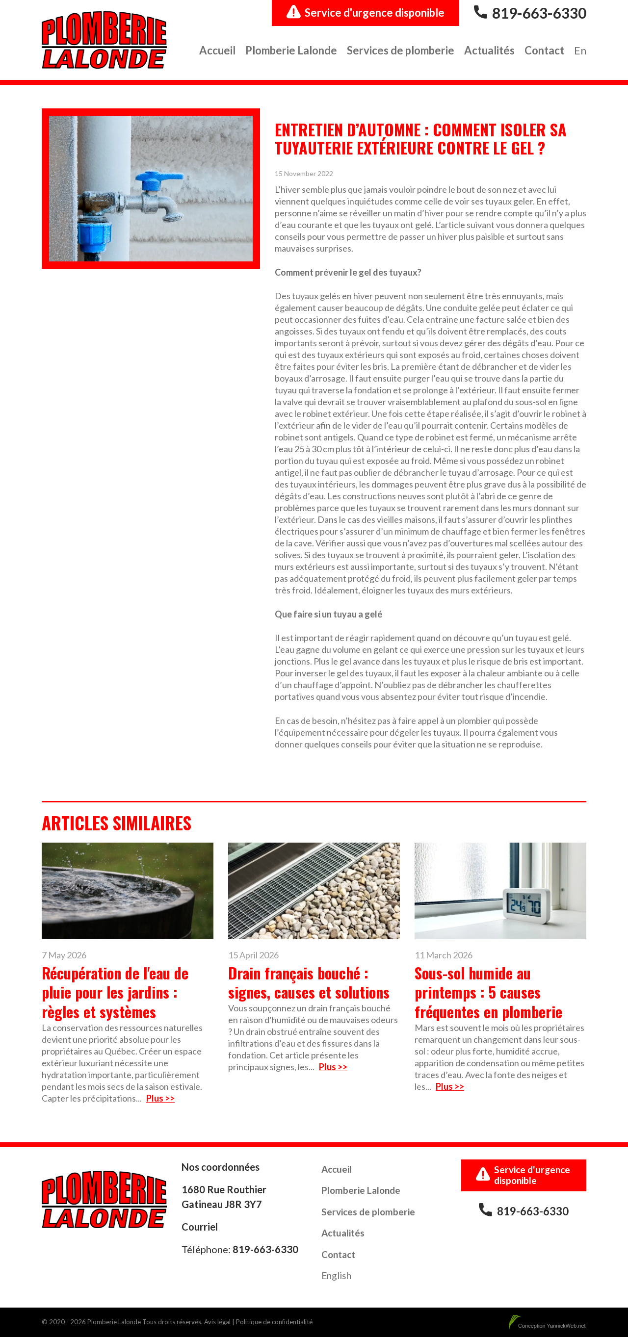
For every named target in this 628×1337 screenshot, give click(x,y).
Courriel (200, 1227)
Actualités (489, 50)
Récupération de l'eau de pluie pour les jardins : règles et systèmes (115, 992)
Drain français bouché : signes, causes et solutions (309, 982)
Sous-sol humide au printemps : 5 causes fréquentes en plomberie (488, 992)
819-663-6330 (539, 13)
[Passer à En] (580, 51)
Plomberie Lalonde (291, 50)
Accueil (217, 50)
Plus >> (160, 1098)
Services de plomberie (400, 50)
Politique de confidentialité (274, 1322)
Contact (544, 50)
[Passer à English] (336, 1276)
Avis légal (217, 1322)
